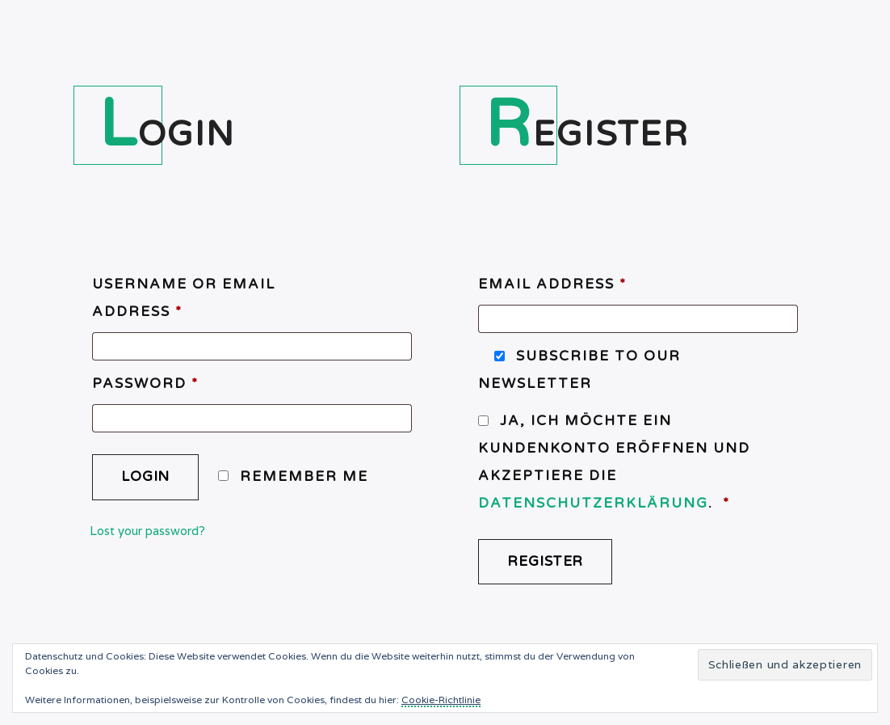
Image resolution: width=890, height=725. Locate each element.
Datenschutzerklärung (593, 503)
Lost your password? (147, 530)
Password (145, 383)
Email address (552, 284)
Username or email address (183, 298)
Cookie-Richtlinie (441, 699)
